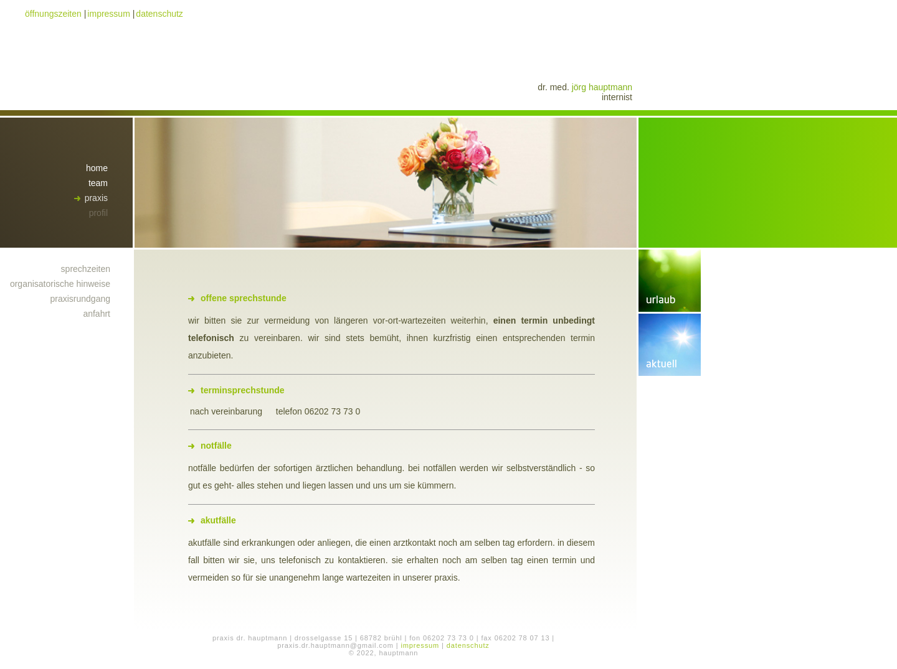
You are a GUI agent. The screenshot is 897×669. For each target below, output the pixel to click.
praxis (96, 198)
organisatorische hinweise (60, 284)
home (97, 168)
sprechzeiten (85, 269)
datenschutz (159, 14)
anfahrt (96, 314)
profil (98, 213)
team (98, 183)
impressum (108, 14)
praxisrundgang (80, 299)
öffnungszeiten (53, 14)
